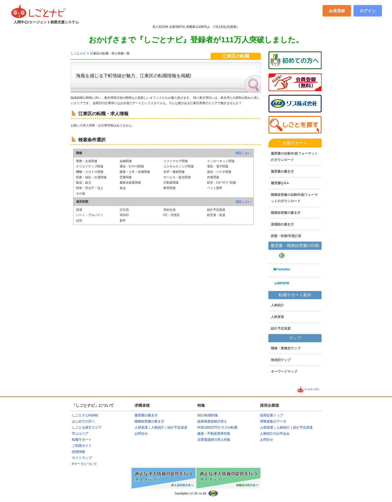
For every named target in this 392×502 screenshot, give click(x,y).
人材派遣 (277, 317)
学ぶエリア (80, 433)
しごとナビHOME (85, 415)
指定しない (243, 153)
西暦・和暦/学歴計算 (286, 236)
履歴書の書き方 (282, 171)
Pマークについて (84, 464)
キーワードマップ (284, 371)
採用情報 (78, 452)
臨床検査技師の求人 (212, 421)
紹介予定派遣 (281, 328)
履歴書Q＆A (280, 183)
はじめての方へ (83, 421)
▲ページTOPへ (308, 389)
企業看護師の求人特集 (213, 439)
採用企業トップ (271, 415)
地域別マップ (281, 360)
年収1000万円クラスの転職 (217, 427)
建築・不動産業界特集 (213, 433)
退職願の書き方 (282, 224)
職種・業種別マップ (286, 348)
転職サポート (82, 439)
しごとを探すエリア (87, 427)
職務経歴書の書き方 (286, 213)
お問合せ (141, 433)
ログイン (368, 11)
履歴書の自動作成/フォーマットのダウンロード (294, 156)
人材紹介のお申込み (275, 433)
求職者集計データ (273, 421)
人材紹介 (277, 305)
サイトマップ (82, 458)
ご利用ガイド (82, 446)
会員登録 (337, 11)
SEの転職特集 (207, 415)
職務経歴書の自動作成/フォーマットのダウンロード (294, 198)
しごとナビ (78, 53)
